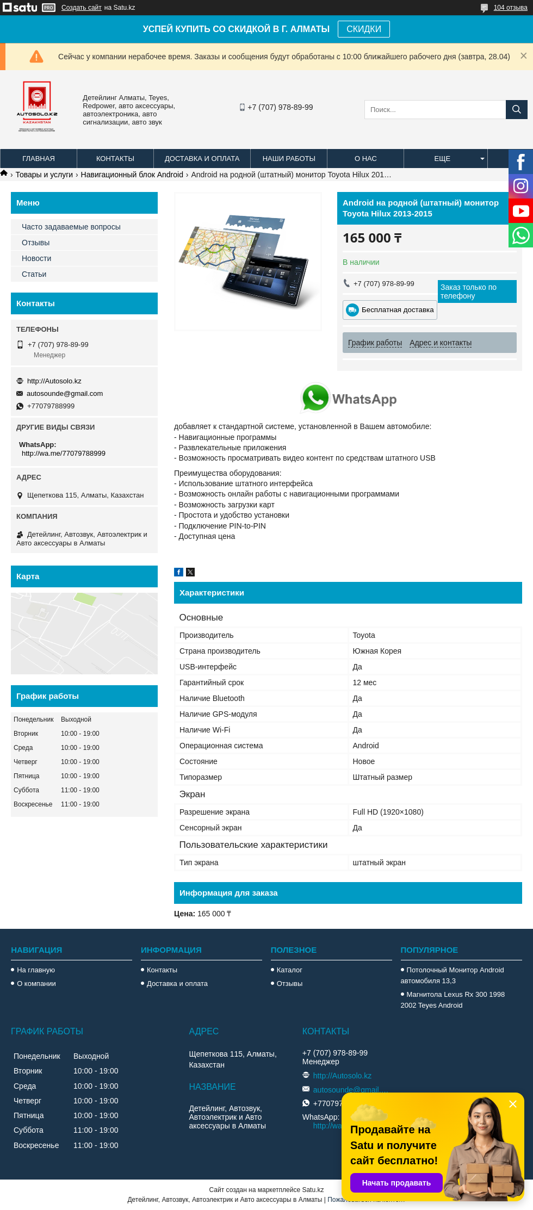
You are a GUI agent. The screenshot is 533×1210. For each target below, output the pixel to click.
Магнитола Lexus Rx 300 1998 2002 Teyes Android (453, 999)
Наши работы (289, 158)
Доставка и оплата (202, 158)
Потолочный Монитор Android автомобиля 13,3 (452, 975)
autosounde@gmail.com (65, 393)
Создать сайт (81, 7)
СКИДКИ (363, 29)
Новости (36, 258)
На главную (36, 970)
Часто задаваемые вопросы (71, 226)
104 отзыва (511, 7)
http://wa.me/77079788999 (64, 453)
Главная (38, 158)
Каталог (289, 970)
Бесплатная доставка (398, 310)
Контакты (115, 158)
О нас (366, 158)
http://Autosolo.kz (54, 381)
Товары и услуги (44, 174)
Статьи (34, 274)
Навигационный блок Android (132, 174)
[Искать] (517, 109)
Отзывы (35, 242)
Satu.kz (313, 1190)
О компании (36, 983)
